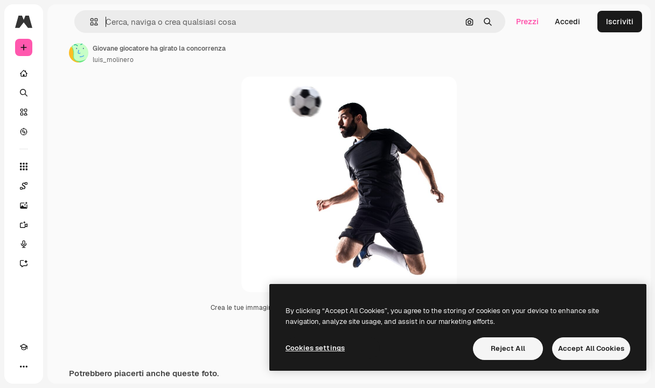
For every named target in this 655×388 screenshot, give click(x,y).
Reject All (508, 348)
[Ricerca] (23, 92)
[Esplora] (23, 131)
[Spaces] (23, 186)
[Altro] (23, 366)
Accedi (567, 21)
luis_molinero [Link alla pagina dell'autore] (113, 60)
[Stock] (23, 112)
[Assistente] (23, 263)
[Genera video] (23, 224)
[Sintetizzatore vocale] (23, 244)
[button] (89, 22)
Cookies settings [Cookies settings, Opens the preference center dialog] (315, 347)
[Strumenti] (23, 166)
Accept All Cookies (591, 348)
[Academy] (23, 347)
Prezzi (527, 21)
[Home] (23, 73)
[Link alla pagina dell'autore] (78, 53)
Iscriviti (619, 21)
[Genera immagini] (23, 205)
